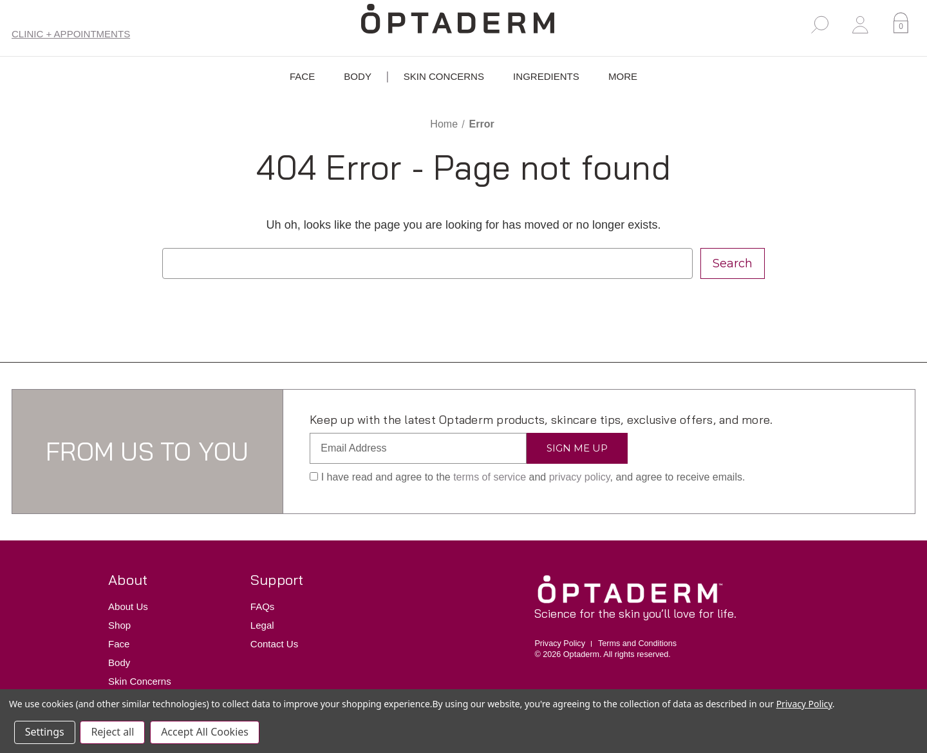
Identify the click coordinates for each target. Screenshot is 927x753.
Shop (119, 625)
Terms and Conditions (637, 643)
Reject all (113, 732)
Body (357, 76)
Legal (262, 625)
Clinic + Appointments (71, 33)
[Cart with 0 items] (900, 25)
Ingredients (546, 76)
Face (302, 76)
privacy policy (579, 477)
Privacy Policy (559, 643)
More (622, 76)
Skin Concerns (444, 76)
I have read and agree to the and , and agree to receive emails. (527, 477)
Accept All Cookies (205, 732)
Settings (44, 732)
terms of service (489, 477)
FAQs (262, 606)
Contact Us (274, 643)
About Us (128, 606)
